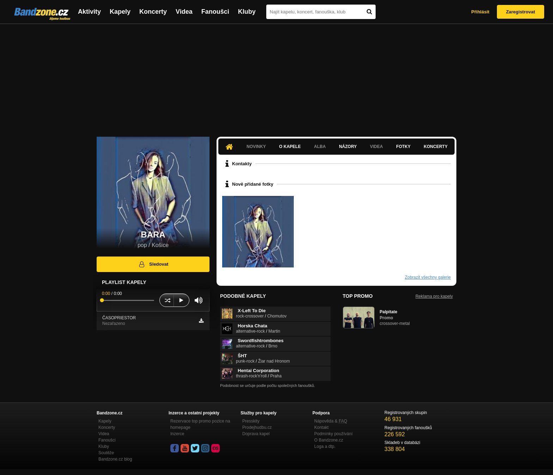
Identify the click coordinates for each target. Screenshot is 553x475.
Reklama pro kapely (434, 296)
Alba (320, 146)
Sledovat (153, 264)
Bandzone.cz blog (115, 459)
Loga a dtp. (324, 446)
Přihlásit (480, 11)
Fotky (403, 146)
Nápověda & (330, 421)
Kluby (247, 11)
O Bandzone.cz (328, 440)
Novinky (256, 146)
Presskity (251, 421)
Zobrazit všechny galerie (428, 277)
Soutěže (106, 452)
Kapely (120, 11)
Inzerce (177, 433)
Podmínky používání (333, 433)
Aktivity (89, 11)
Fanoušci (215, 11)
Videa (184, 11)
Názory (348, 146)
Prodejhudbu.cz (257, 427)
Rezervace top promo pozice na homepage (200, 424)
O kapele (289, 146)
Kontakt (321, 427)
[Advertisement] (276, 76)
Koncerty (153, 11)
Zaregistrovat (520, 11)
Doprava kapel (255, 433)
